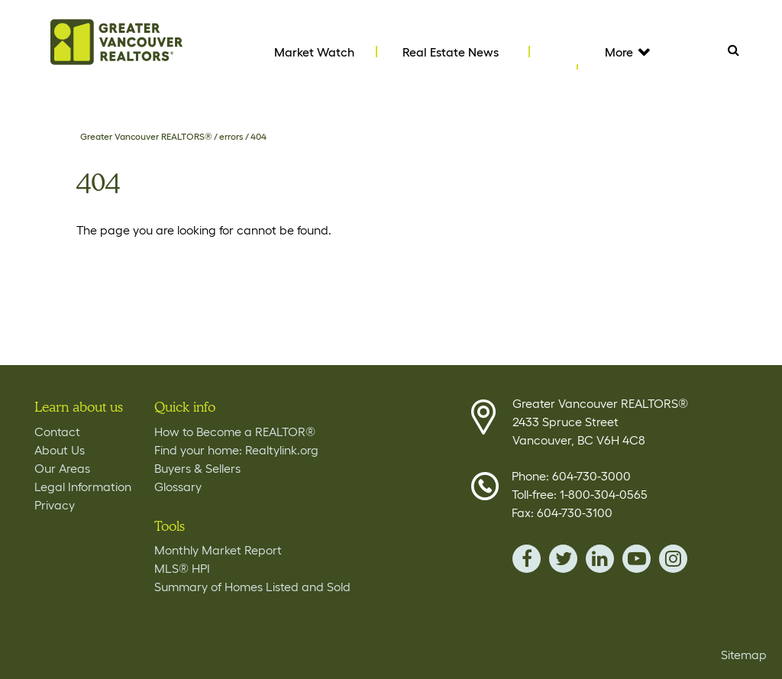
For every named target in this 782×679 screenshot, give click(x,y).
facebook (526, 559)
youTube (636, 559)
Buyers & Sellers (197, 468)
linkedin (600, 559)
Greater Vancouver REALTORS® (146, 136)
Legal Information (82, 486)
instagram (673, 559)
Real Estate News (450, 52)
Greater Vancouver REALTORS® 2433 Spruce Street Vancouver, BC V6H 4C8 (600, 421)
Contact (57, 431)
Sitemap (744, 654)
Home (116, 42)
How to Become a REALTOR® (234, 431)
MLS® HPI (182, 568)
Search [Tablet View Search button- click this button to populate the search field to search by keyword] (733, 50)
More (626, 52)
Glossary (178, 486)
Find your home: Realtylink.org (236, 450)
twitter (563, 559)
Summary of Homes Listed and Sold (252, 586)
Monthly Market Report (218, 550)
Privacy (54, 505)
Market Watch (314, 52)
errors (231, 136)
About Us (59, 450)
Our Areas (62, 468)
